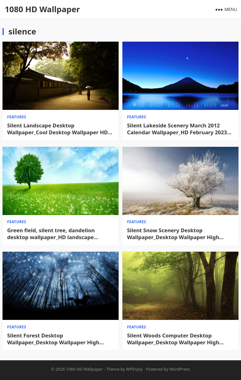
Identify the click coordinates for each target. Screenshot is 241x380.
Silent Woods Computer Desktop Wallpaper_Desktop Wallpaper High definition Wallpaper (173, 339)
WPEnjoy (134, 369)
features (16, 117)
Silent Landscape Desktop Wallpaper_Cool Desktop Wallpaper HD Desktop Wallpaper (57, 129)
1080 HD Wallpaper (42, 9)
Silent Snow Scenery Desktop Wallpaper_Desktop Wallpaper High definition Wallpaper (173, 234)
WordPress (179, 369)
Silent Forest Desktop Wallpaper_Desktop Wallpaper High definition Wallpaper (53, 339)
